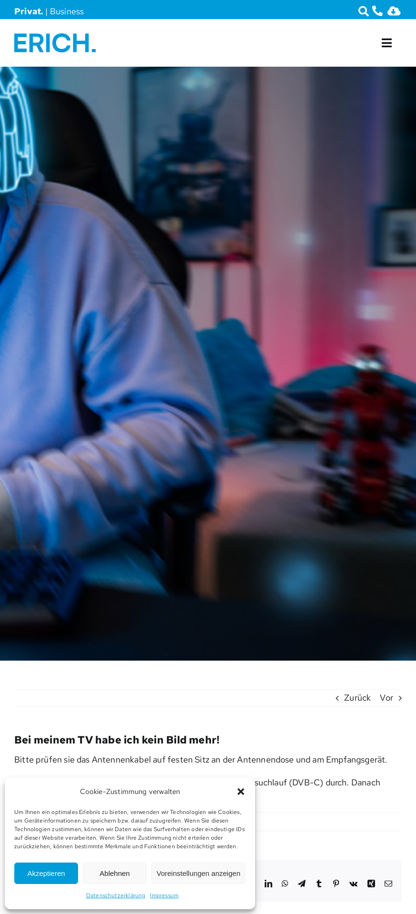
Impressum (164, 895)
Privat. (28, 11)
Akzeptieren (46, 873)
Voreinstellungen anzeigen (198, 873)
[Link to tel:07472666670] (377, 10)
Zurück (357, 697)
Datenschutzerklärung (116, 895)
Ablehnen (114, 873)
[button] (241, 791)
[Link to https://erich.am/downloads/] (394, 10)
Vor (386, 697)
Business (67, 11)
